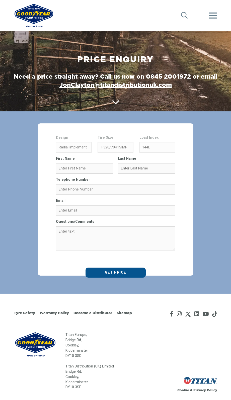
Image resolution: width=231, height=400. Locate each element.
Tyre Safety (24, 312)
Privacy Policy (205, 390)
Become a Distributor (92, 312)
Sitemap (124, 312)
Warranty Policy (54, 312)
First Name (65, 158)
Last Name (127, 158)
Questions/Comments (75, 222)
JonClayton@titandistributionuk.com (115, 84)
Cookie (183, 390)
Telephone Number (73, 179)
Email (60, 200)
